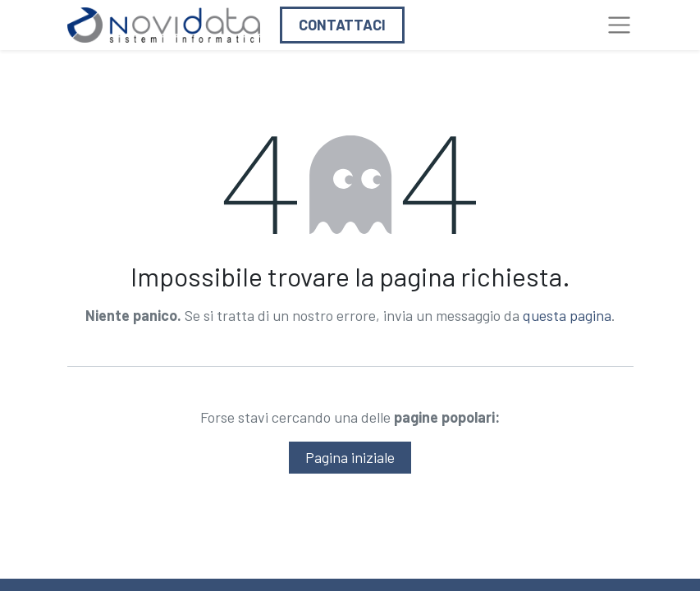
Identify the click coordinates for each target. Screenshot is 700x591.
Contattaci (342, 25)
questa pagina (567, 315)
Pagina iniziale (350, 457)
